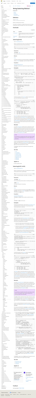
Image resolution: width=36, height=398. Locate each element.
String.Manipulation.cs (19, 41)
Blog (10, 394)
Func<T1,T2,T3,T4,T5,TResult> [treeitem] (5, 101)
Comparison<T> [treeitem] (4, 41)
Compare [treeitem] (4, 259)
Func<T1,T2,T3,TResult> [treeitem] (4, 99)
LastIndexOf (27, 304)
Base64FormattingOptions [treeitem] (5, 31)
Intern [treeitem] (3, 281)
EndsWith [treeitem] (4, 268)
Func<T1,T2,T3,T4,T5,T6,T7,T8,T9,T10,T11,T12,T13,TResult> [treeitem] (6, 115)
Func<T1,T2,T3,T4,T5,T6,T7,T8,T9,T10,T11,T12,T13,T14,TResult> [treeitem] (6, 117)
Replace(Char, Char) (18, 157)
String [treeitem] (3, 252)
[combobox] (6, 7)
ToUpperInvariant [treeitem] (5, 306)
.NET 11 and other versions (18, 163)
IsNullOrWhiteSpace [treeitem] (5, 285)
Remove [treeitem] (4, 293)
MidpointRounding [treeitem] (4, 194)
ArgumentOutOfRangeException (18, 64)
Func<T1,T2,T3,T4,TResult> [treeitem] (5, 100)
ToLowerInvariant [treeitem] (5, 302)
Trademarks (2, 395)
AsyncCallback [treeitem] (3, 25)
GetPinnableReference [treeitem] (5, 275)
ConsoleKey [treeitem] (3, 47)
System (17, 19)
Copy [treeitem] (3, 265)
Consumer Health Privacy (23, 394)
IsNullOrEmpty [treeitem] (4, 284)
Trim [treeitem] (3, 307)
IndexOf (28, 119)
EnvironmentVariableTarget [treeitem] (5, 81)
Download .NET (33, 3)
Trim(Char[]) (17, 159)
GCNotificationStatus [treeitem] (4, 128)
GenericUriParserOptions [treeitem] (5, 131)
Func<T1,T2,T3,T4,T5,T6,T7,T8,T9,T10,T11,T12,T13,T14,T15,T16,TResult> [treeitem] (6, 121)
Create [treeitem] (3, 267)
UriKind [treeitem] (2, 367)
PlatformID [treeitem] (3, 224)
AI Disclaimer (2, 394)
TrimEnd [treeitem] (4, 308)
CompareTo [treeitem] (4, 261)
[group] (24, 84)
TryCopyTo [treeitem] (4, 310)
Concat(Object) (17, 152)
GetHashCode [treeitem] (4, 274)
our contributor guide (17, 379)
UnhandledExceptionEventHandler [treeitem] (6, 358)
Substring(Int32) (16, 14)
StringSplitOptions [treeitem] (4, 317)
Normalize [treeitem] (4, 290)
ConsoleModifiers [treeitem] (4, 49)
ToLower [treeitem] (4, 301)
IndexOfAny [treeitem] (4, 278)
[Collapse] (10, 6)
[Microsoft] (1, 1)
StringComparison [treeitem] (4, 315)
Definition (15, 12)
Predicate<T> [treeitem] (3, 226)
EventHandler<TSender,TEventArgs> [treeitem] (6, 85)
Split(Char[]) (17, 158)
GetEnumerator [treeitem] (5, 273)
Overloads (15, 13)
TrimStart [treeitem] (4, 309)
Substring (24, 96)
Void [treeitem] (2, 384)
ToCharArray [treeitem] (4, 300)
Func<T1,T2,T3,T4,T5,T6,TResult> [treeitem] (6, 102)
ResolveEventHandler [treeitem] (4, 236)
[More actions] (34, 6)
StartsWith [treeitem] (4, 298)
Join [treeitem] (3, 286)
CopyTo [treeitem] (4, 266)
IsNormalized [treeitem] (4, 283)
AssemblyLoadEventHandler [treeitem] (5, 24)
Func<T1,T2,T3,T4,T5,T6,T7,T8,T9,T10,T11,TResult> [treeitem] (6, 111)
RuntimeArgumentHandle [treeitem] (5, 237)
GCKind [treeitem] (2, 126)
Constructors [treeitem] (3, 253)
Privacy (17, 394)
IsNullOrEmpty (26, 227)
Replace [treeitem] (4, 294)
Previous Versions (7, 394)
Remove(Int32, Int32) (18, 361)
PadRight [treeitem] (4, 292)
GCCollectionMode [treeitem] (4, 124)
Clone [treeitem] (3, 258)
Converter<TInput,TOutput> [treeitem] (5, 56)
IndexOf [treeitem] (4, 277)
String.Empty (32, 228)
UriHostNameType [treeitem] (4, 366)
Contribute (14, 394)
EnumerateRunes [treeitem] (5, 269)
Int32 (19, 52)
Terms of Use (29, 394)
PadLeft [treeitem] (4, 291)
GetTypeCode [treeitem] (4, 276)
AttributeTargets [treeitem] (4, 27)
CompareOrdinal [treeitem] (5, 260)
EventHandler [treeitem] (3, 83)
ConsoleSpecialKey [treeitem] (4, 50)
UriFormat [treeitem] (3, 364)
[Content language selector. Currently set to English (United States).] (4, 392)
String (15, 57)
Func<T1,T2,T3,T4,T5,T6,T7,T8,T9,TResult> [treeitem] (6, 107)
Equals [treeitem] (3, 270)
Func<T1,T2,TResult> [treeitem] (4, 98)
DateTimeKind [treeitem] (3, 60)
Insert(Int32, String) (18, 153)
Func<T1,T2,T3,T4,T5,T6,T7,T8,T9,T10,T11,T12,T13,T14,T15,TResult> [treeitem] (6, 119)
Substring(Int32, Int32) (16, 15)
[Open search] (32, 1)
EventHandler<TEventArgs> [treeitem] (5, 84)
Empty (18, 60)
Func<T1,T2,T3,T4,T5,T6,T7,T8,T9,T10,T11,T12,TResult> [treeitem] (6, 113)
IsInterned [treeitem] (4, 282)
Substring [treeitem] (4, 299)
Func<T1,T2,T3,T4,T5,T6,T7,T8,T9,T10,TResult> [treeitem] (6, 109)
